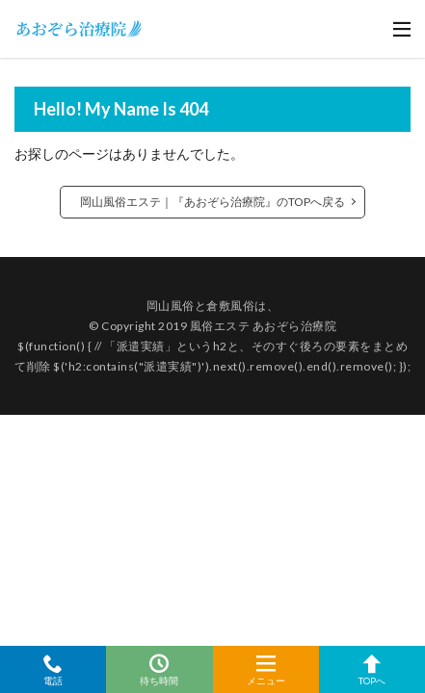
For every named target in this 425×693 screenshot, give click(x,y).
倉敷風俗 (230, 305)
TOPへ (372, 669)
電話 (53, 669)
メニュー (266, 669)
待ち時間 (159, 669)
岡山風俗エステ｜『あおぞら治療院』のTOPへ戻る (212, 201)
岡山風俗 (170, 305)
